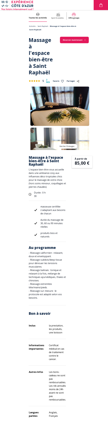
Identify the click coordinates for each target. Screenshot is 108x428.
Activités (32, 26)
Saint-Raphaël (43, 26)
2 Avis (48, 81)
